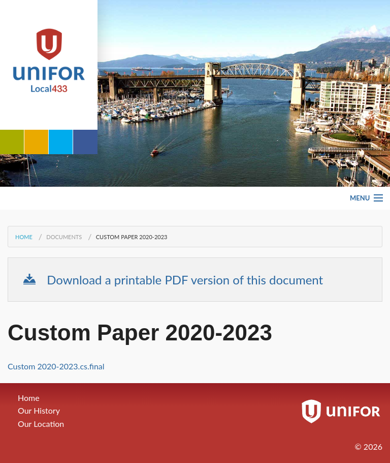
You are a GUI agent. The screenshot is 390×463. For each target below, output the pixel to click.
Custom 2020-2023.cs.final (56, 366)
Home (23, 237)
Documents (64, 237)
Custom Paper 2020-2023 (132, 237)
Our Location (41, 423)
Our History (39, 410)
